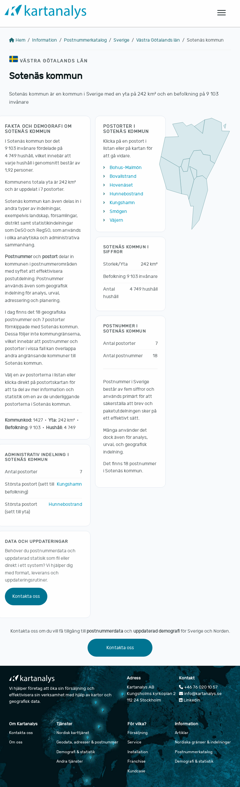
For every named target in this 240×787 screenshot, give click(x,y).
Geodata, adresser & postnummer (87, 742)
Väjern (116, 220)
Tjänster (64, 724)
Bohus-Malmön (126, 167)
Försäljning (137, 732)
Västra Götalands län (158, 40)
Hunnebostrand (65, 504)
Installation (137, 752)
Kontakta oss (26, 596)
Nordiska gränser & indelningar (203, 742)
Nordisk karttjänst (72, 732)
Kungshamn (69, 484)
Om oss (15, 742)
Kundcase (136, 771)
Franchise (136, 761)
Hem (17, 40)
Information (44, 40)
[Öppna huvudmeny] (221, 12)
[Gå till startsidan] (93, 13)
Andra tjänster (69, 761)
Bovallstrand (123, 176)
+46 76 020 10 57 (198, 687)
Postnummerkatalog (85, 40)
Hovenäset (121, 185)
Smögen (118, 211)
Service (134, 742)
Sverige (121, 40)
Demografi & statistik (75, 752)
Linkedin (189, 700)
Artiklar (181, 732)
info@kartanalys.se (200, 693)
